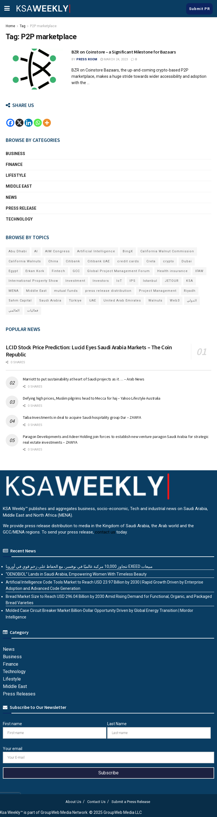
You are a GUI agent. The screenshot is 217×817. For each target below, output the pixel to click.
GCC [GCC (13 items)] (76, 271)
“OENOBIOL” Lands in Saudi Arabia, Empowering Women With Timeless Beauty (76, 574)
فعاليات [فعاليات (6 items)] (32, 310)
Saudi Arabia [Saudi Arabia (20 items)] (50, 300)
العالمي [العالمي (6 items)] (14, 310)
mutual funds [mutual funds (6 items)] (66, 291)
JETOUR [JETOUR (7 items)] (172, 281)
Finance (14, 164)
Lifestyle (16, 175)
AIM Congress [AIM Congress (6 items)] (57, 251)
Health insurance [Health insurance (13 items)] (172, 271)
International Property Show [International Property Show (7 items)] (33, 281)
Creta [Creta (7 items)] (151, 261)
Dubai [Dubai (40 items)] (187, 261)
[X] (19, 123)
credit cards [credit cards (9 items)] (128, 261)
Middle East (19, 186)
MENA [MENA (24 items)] (14, 291)
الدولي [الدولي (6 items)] (192, 300)
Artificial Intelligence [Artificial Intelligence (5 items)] (96, 251)
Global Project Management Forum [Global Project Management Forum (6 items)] (118, 271)
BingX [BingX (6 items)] (128, 251)
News (11, 197)
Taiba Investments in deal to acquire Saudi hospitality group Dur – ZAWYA (82, 417)
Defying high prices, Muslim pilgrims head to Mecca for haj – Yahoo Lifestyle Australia (91, 398)
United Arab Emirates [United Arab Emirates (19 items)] (122, 300)
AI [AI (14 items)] (36, 251)
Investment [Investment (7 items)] (75, 281)
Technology (19, 219)
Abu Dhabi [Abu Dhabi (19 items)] (18, 251)
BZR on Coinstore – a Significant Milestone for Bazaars (123, 52)
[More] (47, 123)
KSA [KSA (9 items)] (189, 281)
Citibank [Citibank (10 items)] (73, 261)
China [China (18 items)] (53, 261)
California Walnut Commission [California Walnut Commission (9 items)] (167, 251)
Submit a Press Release (131, 802)
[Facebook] (10, 123)
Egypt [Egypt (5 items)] (13, 271)
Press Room (86, 59)
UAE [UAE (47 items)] (92, 300)
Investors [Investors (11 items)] (101, 281)
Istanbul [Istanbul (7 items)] (150, 281)
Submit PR (199, 9)
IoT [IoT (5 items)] (119, 281)
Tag (22, 26)
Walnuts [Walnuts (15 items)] (155, 300)
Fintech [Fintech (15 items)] (58, 271)
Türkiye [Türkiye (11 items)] (75, 300)
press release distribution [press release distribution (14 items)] (108, 291)
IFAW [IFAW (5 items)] (199, 271)
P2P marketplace (43, 26)
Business (15, 153)
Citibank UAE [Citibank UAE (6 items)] (98, 261)
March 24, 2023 (114, 59)
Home (10, 26)
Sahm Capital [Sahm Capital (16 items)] (20, 300)
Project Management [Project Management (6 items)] (157, 291)
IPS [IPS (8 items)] (133, 281)
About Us (73, 802)
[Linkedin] (29, 123)
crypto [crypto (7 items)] (168, 261)
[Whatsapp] (38, 123)
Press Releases (19, 694)
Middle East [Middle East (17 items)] (36, 291)
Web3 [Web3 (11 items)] (175, 300)
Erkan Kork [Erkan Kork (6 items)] (34, 271)
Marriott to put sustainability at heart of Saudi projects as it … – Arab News (83, 379)
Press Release (21, 208)
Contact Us (96, 802)
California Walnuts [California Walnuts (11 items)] (25, 261)
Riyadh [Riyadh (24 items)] (190, 291)
